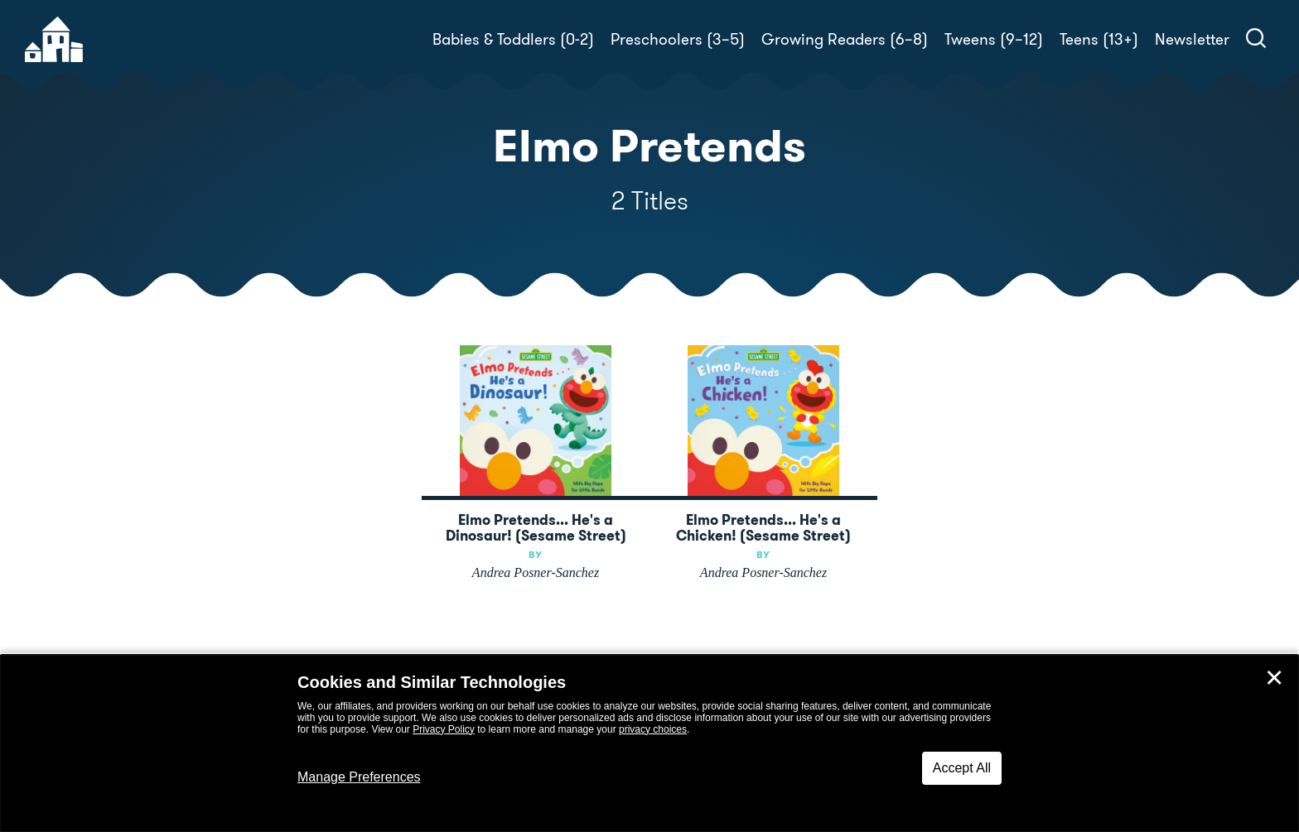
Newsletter (1192, 39)
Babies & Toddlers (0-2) (513, 39)
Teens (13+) (1099, 39)
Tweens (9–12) (993, 39)
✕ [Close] (1274, 678)
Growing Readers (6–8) (844, 39)
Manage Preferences (359, 777)
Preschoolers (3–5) (678, 39)
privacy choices (653, 729)
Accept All (962, 768)
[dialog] (649, 743)
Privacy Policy (444, 729)
